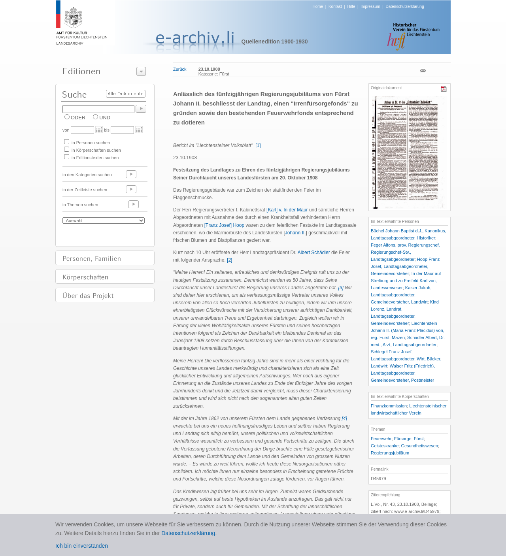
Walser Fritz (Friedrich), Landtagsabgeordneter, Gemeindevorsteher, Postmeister (403, 373)
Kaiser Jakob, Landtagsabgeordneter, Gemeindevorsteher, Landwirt (401, 294)
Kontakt (335, 6)
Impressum (370, 6)
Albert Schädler (314, 252)
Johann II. (295, 233)
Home (318, 6)
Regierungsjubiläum (390, 452)
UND (104, 118)
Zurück (180, 69)
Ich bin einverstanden (81, 546)
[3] (341, 287)
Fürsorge (403, 438)
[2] (229, 260)
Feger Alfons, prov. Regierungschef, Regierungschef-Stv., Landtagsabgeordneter (405, 252)
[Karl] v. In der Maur (287, 210)
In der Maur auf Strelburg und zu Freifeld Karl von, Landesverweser (406, 280)
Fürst (419, 438)
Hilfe (351, 6)
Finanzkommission (389, 405)
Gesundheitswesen (419, 445)
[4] (344, 418)
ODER (78, 118)
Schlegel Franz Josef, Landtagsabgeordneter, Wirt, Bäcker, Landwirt (406, 358)
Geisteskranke (384, 445)
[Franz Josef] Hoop (224, 225)
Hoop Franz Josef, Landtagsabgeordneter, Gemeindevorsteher (405, 266)
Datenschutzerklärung (404, 6)
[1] (258, 145)
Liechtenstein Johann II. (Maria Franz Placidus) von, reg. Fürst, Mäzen (407, 330)
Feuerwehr (381, 438)
